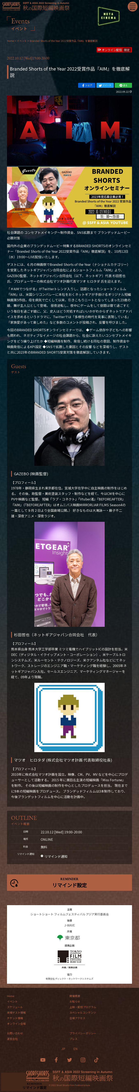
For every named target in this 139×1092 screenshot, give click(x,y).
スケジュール (15, 1007)
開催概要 (75, 996)
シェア (87, 85)
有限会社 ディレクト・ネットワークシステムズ (69, 978)
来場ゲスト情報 (16, 1012)
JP (63, 1048)
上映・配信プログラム (83, 1007)
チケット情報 (15, 1018)
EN (75, 1048)
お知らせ (75, 1001)
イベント (12, 1001)
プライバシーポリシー (83, 1033)
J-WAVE (69, 925)
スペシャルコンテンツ (83, 1012)
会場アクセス (77, 1018)
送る (123, 85)
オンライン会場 (16, 1024)
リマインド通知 (55, 856)
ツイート (105, 85)
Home (10, 996)
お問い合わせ (15, 1033)
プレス (74, 1039)
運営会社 (12, 1039)
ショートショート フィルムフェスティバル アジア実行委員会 (69, 914)
